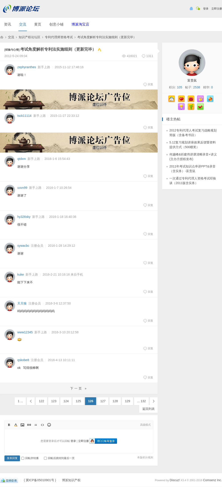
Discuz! (175, 480)
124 (66, 401)
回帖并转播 (30, 458)
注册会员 (37, 245)
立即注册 (216, 8)
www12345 (25, 332)
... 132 (141, 401)
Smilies (49, 425)
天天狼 (22, 303)
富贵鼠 (192, 80)
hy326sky (23, 217)
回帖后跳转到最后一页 (59, 458)
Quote (36, 425)
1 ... (20, 401)
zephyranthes (26, 67)
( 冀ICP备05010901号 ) (40, 480)
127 (102, 401)
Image (22, 425)
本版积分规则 (145, 457)
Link (29, 425)
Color (16, 425)
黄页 (37, 24)
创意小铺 (56, 24)
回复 (148, 84)
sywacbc (23, 245)
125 (78, 401)
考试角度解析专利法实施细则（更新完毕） (106, 37)
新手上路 (44, 67)
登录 (205, 8)
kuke (20, 274)
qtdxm (21, 159)
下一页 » (79, 388)
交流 (22, 24)
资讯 (7, 24)
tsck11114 (24, 115)
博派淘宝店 (80, 24)
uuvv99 (22, 187)
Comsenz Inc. (212, 480)
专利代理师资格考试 (59, 37)
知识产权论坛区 (29, 37)
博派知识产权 (2, 37)
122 (41, 401)
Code (42, 425)
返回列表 (148, 409)
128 (115, 401)
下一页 (154, 401)
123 (53, 401)
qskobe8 (23, 360)
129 (127, 401)
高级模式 (145, 424)
